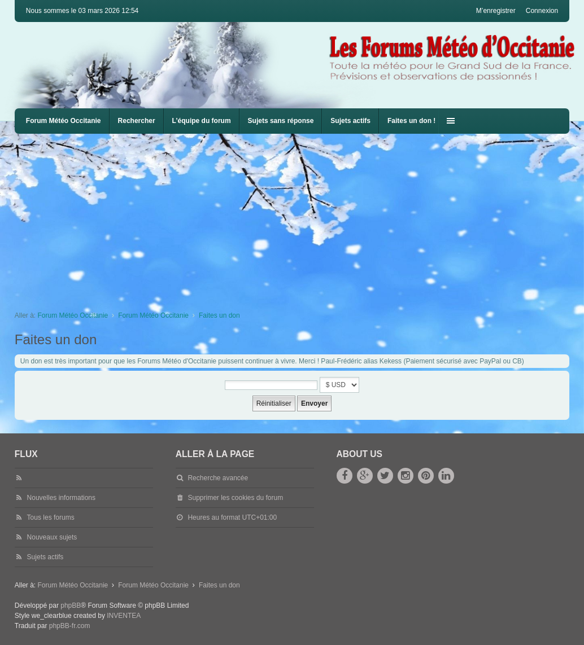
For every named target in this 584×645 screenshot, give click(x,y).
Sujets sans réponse (281, 121)
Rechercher (136, 121)
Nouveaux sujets (52, 537)
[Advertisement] (299, 218)
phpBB (70, 605)
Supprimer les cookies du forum (235, 498)
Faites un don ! (411, 121)
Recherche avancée (218, 478)
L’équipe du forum (201, 121)
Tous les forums (51, 517)
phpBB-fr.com (69, 626)
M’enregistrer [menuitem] (496, 11)
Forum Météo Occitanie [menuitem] (63, 121)
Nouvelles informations (61, 498)
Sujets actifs (350, 121)
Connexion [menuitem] (542, 11)
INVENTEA (124, 616)
